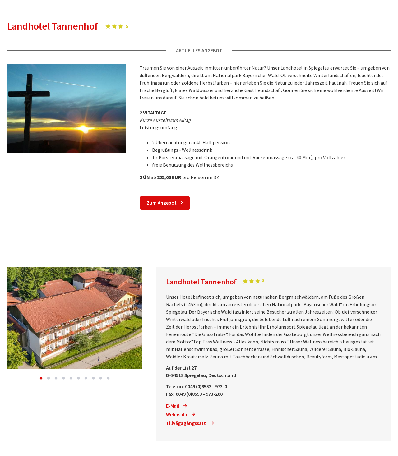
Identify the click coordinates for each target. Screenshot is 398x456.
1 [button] (41, 378)
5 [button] (71, 378)
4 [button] (63, 378)
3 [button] (56, 378)
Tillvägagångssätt (190, 423)
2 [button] (48, 378)
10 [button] (108, 378)
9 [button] (100, 378)
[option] (74, 318)
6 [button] (78, 378)
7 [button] (86, 378)
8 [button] (93, 378)
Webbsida (180, 414)
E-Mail (176, 406)
